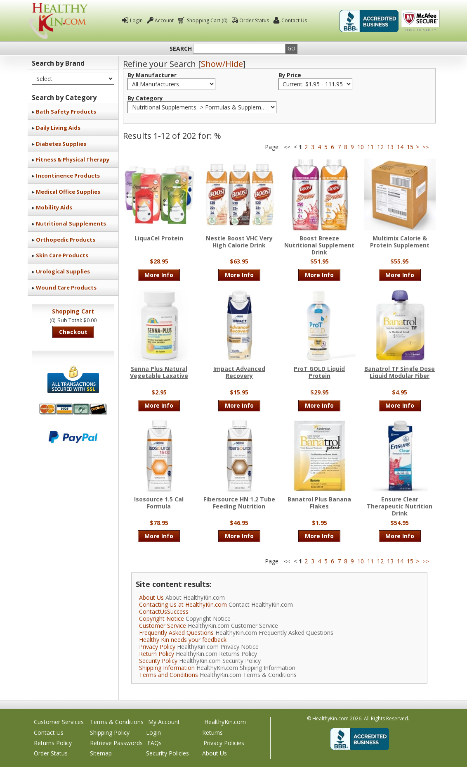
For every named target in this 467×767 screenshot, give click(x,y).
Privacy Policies (223, 743)
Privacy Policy (157, 647)
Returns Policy (53, 743)
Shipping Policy (110, 732)
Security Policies (167, 753)
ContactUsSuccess (164, 611)
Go (291, 48)
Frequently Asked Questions (176, 632)
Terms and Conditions (168, 675)
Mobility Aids (54, 207)
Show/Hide (222, 63)
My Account (164, 722)
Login (136, 20)
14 (400, 147)
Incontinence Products (68, 175)
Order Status (254, 20)
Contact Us (294, 20)
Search (181, 49)
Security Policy (158, 661)
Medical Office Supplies (68, 191)
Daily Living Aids (58, 127)
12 (380, 147)
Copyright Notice (161, 618)
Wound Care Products (66, 287)
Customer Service (162, 625)
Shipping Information (167, 668)
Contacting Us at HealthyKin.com (183, 604)
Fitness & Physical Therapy (72, 159)
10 (360, 147)
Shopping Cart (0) (206, 20)
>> (425, 147)
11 (370, 147)
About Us (151, 597)
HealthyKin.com (225, 722)
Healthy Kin (58, 21)
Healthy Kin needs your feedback (182, 640)
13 (390, 147)
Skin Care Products (62, 255)
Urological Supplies (63, 271)
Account (164, 20)
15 (410, 147)
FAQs (154, 743)
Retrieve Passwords (116, 743)
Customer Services (59, 722)
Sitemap (101, 753)
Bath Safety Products (66, 111)
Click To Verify (420, 21)
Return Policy (156, 654)
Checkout (73, 332)
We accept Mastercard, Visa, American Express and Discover (73, 409)
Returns (212, 732)
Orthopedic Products (65, 239)
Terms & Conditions (117, 722)
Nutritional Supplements (71, 223)
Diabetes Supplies (61, 143)
